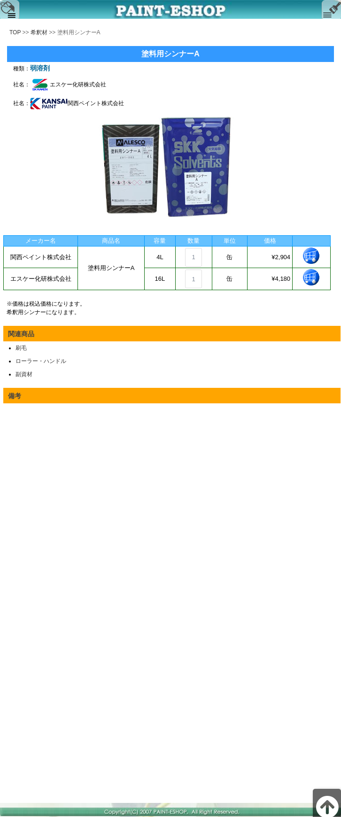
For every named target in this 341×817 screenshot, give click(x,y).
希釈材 (39, 32)
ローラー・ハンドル (41, 361)
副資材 (24, 374)
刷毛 (21, 348)
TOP (15, 32)
